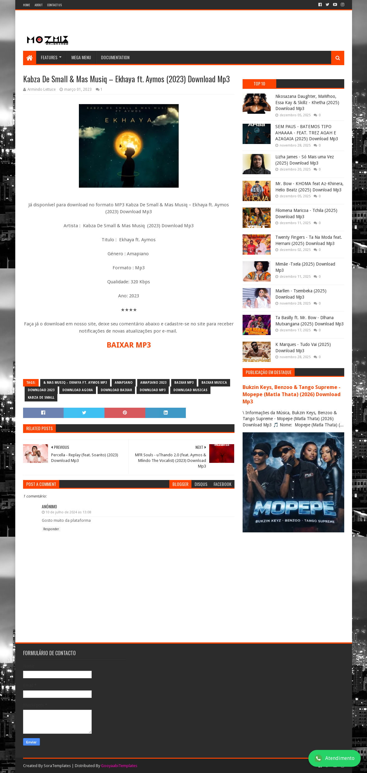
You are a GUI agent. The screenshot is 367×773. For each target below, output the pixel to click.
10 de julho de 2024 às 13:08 (68, 512)
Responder (51, 529)
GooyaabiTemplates (119, 765)
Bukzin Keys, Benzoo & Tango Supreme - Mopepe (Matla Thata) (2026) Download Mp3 (291, 394)
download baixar (116, 390)
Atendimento (335, 758)
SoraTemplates (57, 765)
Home (26, 4)
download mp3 (153, 390)
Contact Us (54, 4)
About (38, 4)
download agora (77, 390)
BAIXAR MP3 (129, 345)
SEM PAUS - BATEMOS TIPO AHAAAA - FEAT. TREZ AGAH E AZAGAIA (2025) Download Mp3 (306, 132)
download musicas (190, 390)
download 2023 (41, 390)
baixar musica (214, 382)
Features (49, 57)
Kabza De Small (41, 397)
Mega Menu (81, 57)
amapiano (124, 382)
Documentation (115, 57)
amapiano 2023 (153, 382)
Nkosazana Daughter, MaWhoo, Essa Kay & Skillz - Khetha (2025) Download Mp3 (307, 102)
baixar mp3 (184, 382)
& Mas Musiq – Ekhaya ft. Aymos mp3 (75, 382)
